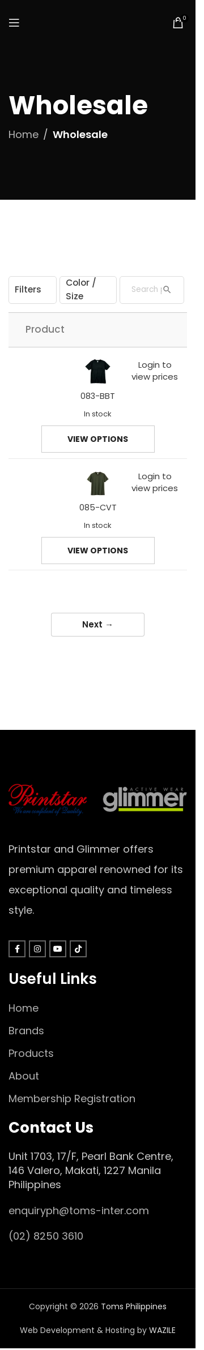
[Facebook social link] (17, 948)
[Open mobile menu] (14, 22)
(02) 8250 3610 (45, 1236)
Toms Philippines (134, 1306)
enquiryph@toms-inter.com (78, 1210)
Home (23, 134)
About (23, 1076)
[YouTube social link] (57, 948)
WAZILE (162, 1330)
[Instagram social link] (37, 948)
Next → (97, 624)
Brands (26, 1031)
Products (31, 1053)
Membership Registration (71, 1098)
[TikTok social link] (78, 948)
